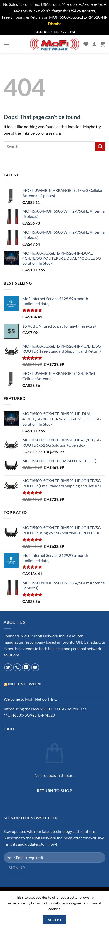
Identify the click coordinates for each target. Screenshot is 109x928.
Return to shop (54, 790)
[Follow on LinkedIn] (26, 667)
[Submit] (100, 146)
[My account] (94, 44)
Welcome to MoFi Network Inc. (30, 699)
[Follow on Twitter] (8, 667)
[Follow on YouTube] (35, 667)
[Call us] (17, 667)
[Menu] (7, 44)
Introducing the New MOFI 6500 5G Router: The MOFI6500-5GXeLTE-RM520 (45, 712)
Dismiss (54, 23)
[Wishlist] (85, 44)
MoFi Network (25, 683)
